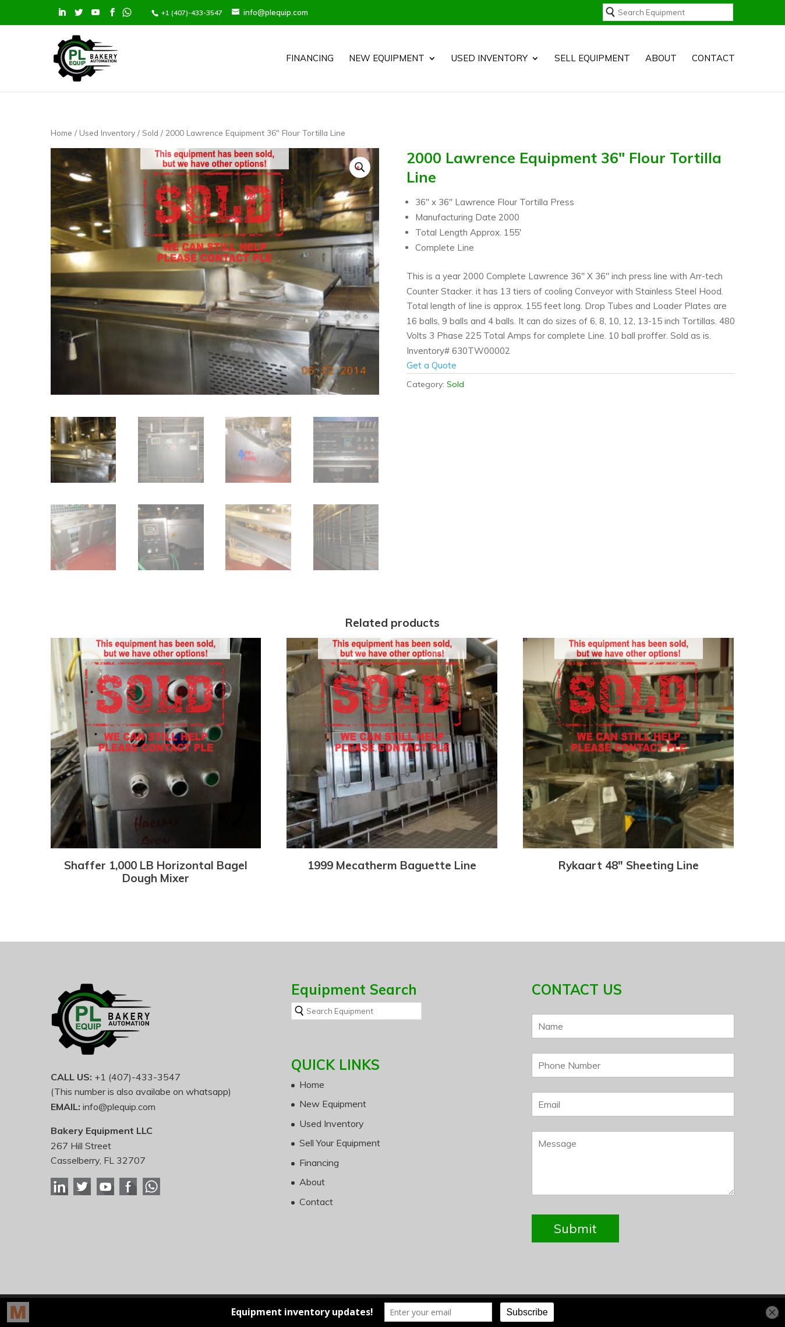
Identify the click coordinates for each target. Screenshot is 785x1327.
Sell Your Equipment (339, 1143)
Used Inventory (489, 59)
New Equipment (387, 59)
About (661, 59)
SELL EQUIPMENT (592, 59)
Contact (713, 59)
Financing (310, 59)
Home (61, 133)
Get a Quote (431, 365)
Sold (150, 133)
